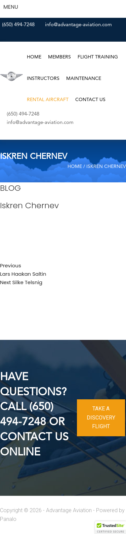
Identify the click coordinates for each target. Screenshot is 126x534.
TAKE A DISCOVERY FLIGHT (101, 417)
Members (59, 57)
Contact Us (90, 99)
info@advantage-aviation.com (78, 25)
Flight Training (98, 57)
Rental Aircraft (48, 99)
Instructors (43, 78)
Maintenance (83, 78)
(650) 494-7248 (18, 25)
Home (34, 57)
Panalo (8, 519)
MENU (10, 7)
